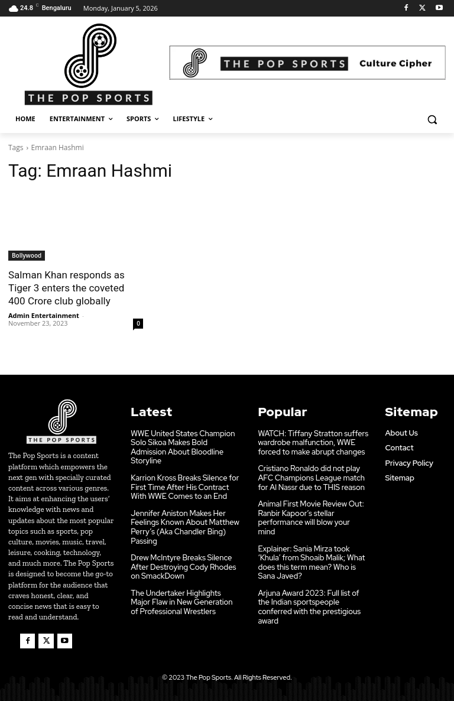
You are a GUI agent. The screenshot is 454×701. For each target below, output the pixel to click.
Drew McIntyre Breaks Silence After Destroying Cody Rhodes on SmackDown (183, 566)
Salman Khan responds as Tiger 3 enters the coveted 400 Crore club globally (66, 288)
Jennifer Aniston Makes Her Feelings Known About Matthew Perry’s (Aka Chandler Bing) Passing (185, 526)
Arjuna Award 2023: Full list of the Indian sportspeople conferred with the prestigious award (309, 606)
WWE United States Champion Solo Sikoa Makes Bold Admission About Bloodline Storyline (183, 446)
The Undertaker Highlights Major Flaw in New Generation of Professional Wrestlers (181, 602)
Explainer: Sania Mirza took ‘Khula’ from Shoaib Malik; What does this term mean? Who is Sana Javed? (311, 561)
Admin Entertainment (43, 315)
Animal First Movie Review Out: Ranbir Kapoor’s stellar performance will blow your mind (311, 517)
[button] (432, 119)
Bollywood (26, 255)
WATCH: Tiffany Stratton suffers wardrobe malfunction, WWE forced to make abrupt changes (313, 441)
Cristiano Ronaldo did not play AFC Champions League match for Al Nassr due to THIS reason (311, 477)
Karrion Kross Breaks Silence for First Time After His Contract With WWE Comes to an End (185, 486)
